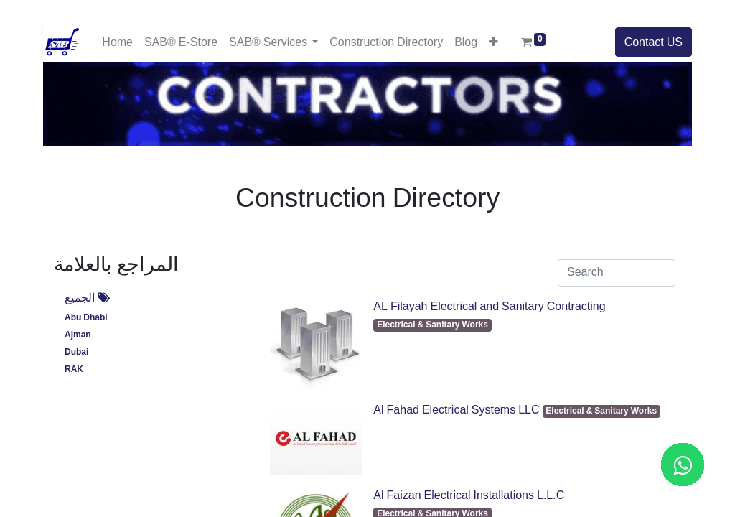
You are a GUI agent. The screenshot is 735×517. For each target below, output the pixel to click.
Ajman (78, 335)
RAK (74, 369)
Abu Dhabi (86, 318)
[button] (493, 41)
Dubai (76, 352)
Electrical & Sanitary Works (432, 325)
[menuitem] (117, 42)
